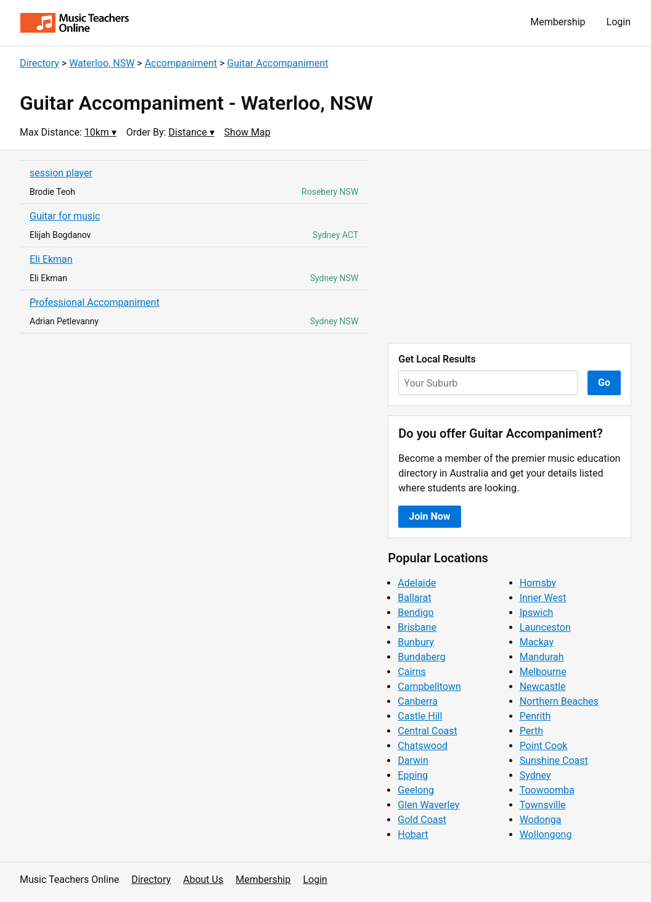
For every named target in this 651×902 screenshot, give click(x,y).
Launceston (545, 627)
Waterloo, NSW (101, 63)
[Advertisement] (509, 246)
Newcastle (543, 686)
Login (619, 22)
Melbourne (543, 672)
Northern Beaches (559, 701)
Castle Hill (420, 716)
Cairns (412, 672)
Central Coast (427, 731)
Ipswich (537, 612)
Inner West (543, 598)
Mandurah (542, 657)
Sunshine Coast (554, 760)
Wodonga (541, 820)
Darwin (413, 760)
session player (61, 173)
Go (604, 382)
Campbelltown (429, 686)
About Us (203, 879)
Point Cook (544, 746)
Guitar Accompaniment (277, 63)
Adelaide (417, 583)
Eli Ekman (51, 259)
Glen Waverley (428, 805)
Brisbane (417, 627)
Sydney (535, 775)
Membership (557, 22)
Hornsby (538, 583)
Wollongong (546, 834)
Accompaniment (181, 63)
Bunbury (416, 642)
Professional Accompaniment (95, 302)
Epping (413, 775)
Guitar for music (65, 216)
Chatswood (423, 746)
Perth (531, 731)
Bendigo (415, 612)
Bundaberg (421, 657)
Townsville (543, 805)
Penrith (535, 716)
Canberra (418, 701)
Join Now (429, 516)
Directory (39, 63)
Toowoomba (547, 790)
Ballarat (414, 598)
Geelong (416, 790)
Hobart (413, 834)
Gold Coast (422, 820)
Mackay (537, 642)
